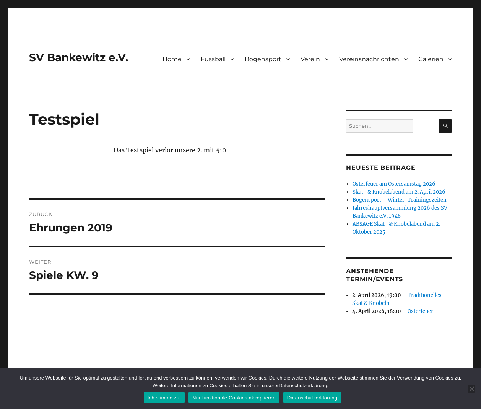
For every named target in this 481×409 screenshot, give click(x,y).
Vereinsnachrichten (369, 59)
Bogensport (263, 59)
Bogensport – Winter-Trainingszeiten (400, 200)
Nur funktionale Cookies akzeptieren (234, 398)
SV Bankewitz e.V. (78, 57)
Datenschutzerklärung (312, 398)
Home (172, 59)
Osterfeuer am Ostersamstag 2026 (394, 184)
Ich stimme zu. (164, 398)
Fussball (213, 59)
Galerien (431, 59)
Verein (310, 59)
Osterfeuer (421, 311)
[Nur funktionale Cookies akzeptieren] (471, 389)
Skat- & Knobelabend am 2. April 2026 (399, 192)
